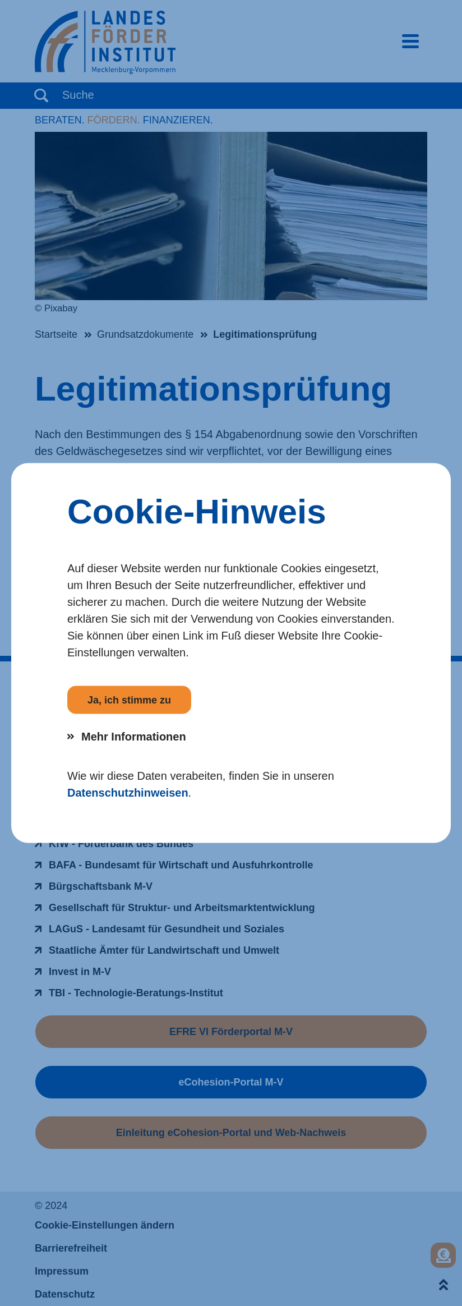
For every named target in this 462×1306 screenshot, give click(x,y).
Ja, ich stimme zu (129, 700)
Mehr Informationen (133, 736)
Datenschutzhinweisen (127, 793)
